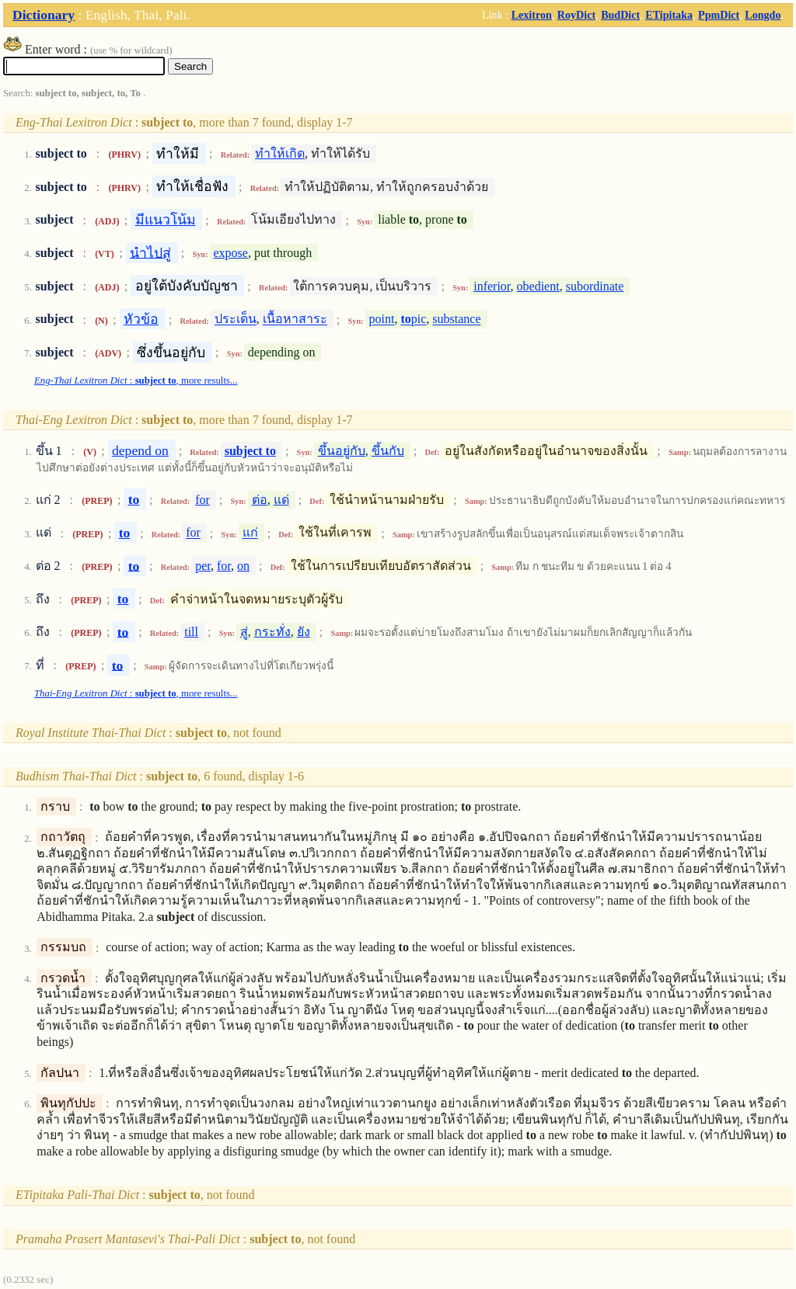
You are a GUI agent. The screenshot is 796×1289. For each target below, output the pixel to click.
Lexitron (531, 15)
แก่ (250, 533)
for (202, 499)
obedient (538, 286)
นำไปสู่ (150, 252)
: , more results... (136, 380)
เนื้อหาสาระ (295, 319)
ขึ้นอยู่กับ (341, 450)
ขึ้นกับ (388, 450)
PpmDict (718, 15)
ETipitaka (669, 15)
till (191, 631)
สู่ (244, 631)
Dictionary (43, 15)
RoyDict (576, 15)
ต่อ (259, 499)
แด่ (281, 499)
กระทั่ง (272, 631)
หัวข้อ (141, 319)
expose (230, 252)
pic (413, 319)
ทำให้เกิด (280, 153)
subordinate (595, 286)
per (203, 565)
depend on (140, 450)
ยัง (303, 631)
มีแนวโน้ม (165, 220)
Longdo (762, 15)
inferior (491, 286)
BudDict (620, 15)
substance (456, 319)
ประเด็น (236, 319)
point (382, 319)
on (243, 565)
